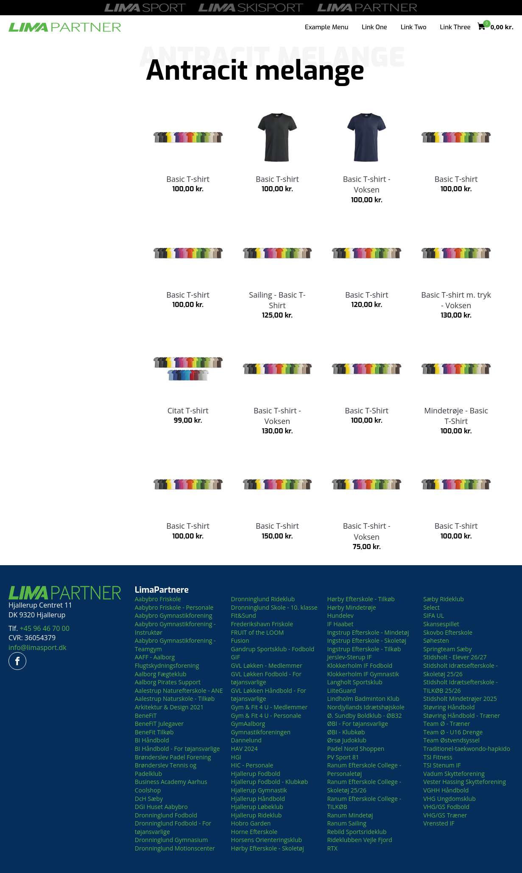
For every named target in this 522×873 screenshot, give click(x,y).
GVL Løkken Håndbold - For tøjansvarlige (268, 694)
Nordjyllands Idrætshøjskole (365, 707)
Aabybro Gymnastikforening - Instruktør (175, 628)
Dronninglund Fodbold (166, 815)
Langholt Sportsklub (354, 682)
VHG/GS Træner (445, 815)
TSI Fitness (437, 757)
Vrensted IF (438, 823)
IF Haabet (340, 624)
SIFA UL (433, 615)
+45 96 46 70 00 (45, 628)
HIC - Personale (252, 765)
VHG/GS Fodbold (446, 807)
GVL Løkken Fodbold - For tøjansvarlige (266, 678)
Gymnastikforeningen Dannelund (261, 736)
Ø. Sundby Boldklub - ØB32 (364, 715)
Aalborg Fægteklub (161, 674)
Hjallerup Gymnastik (259, 790)
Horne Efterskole (254, 832)
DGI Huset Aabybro (161, 807)
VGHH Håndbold (446, 790)
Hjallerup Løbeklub (257, 807)
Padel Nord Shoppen (355, 749)
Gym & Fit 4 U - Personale (266, 715)
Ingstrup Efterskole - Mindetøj (368, 632)
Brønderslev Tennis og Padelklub (165, 769)
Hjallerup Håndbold (258, 799)
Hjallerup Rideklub (256, 815)
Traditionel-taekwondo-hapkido (466, 749)
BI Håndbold (152, 740)
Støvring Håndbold (449, 707)
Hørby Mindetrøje (351, 607)
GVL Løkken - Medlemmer (266, 665)
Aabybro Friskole (158, 599)
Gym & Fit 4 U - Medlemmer (269, 707)
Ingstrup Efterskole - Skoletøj (366, 640)
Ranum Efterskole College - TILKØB (364, 803)
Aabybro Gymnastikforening (173, 615)
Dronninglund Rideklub (263, 599)
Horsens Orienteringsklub (266, 840)
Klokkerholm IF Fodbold (359, 665)
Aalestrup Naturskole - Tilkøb (175, 698)
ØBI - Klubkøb (346, 732)
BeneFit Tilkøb (154, 732)
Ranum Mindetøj (350, 815)
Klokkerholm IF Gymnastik (363, 674)
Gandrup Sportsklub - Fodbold (273, 649)
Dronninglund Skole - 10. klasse (274, 607)
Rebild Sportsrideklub (356, 832)
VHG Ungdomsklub (449, 799)
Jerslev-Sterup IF (349, 657)
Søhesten (436, 640)
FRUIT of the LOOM (257, 632)
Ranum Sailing (346, 823)
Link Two (414, 27)
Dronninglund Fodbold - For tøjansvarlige (173, 827)
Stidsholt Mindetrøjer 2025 (460, 698)
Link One (374, 27)
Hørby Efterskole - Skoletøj (267, 848)
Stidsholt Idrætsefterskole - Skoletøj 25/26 (460, 669)
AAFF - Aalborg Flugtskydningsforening (167, 661)
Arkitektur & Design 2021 (169, 707)
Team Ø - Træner (446, 724)
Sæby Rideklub (443, 599)
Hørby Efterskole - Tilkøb (361, 599)
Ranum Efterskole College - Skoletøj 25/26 (364, 786)
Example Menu (327, 27)
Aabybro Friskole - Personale (174, 607)
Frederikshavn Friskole (262, 624)
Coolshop (148, 790)
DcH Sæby (149, 799)
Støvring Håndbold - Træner (461, 715)
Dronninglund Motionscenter (175, 848)
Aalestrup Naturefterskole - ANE (179, 690)
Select (431, 607)
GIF (235, 657)
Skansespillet (441, 624)
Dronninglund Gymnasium (171, 840)
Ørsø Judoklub (346, 740)
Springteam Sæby (447, 649)
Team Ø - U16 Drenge (453, 732)
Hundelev (340, 615)
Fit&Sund (243, 615)
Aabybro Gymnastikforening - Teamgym (175, 644)
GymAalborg (248, 724)
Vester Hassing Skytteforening (464, 782)
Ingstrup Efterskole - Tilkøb (364, 649)
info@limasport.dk (37, 647)
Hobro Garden (251, 823)
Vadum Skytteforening (454, 774)
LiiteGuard (341, 690)
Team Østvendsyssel (451, 740)
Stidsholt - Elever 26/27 (454, 657)
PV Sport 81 (343, 757)
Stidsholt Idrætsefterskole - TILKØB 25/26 (460, 686)
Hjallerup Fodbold (255, 774)
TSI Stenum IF (442, 765)
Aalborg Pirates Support (168, 682)
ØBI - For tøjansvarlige (357, 724)
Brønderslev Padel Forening (173, 757)
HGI (236, 757)
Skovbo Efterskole (447, 632)
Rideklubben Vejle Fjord (359, 840)
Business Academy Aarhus (171, 782)
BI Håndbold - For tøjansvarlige (177, 749)
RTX (332, 848)
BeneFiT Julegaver (159, 724)
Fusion (240, 640)
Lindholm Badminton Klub (363, 698)
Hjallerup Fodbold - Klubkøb (269, 782)
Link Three (455, 27)
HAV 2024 (244, 749)
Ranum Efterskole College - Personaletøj (364, 769)
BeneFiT (146, 715)
